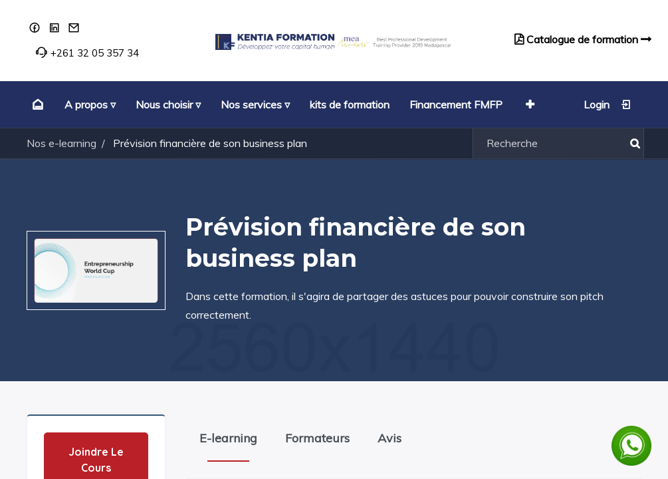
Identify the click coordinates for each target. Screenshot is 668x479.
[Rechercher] (632, 143)
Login (607, 104)
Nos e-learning (61, 143)
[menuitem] (36, 104)
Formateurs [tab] (317, 438)
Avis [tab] (389, 438)
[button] (528, 104)
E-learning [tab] (228, 438)
